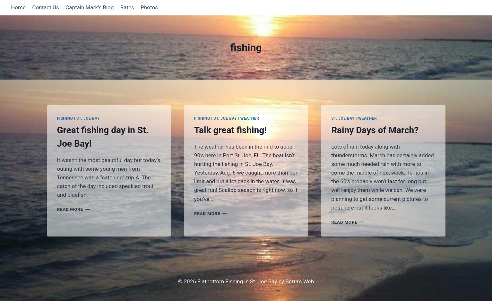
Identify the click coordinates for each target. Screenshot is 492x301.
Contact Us (45, 7)
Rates (127, 7)
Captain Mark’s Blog (89, 7)
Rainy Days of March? (375, 130)
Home (18, 7)
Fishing (65, 118)
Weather (249, 118)
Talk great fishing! (230, 130)
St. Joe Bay (88, 118)
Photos (149, 7)
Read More (73, 209)
